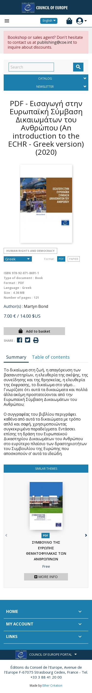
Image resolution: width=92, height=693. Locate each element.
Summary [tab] (16, 357)
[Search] (31, 67)
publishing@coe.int (54, 42)
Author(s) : (13, 306)
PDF (61, 259)
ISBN (7, 273)
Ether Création (52, 685)
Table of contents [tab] (51, 357)
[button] (85, 534)
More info (46, 576)
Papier (73, 259)
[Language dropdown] (50, 21)
